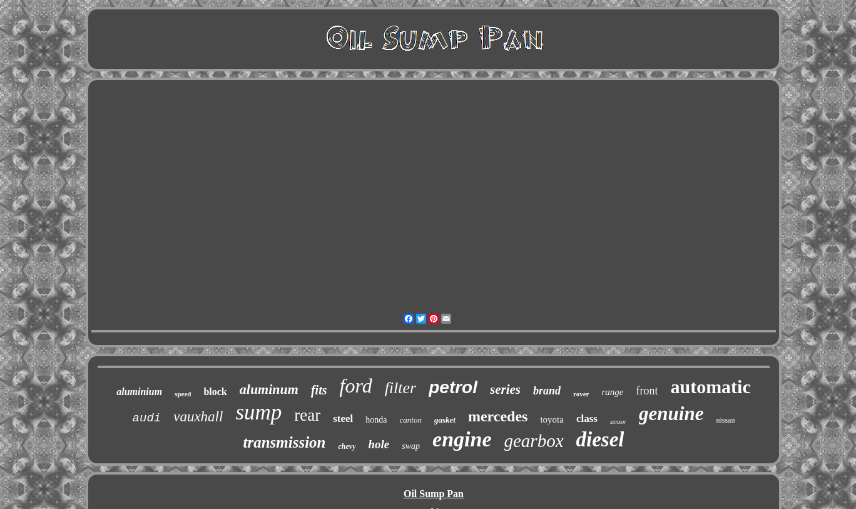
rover (581, 394)
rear (307, 415)
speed (183, 394)
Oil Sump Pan (434, 493)
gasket (445, 419)
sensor (618, 421)
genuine (671, 413)
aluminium (139, 391)
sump (258, 412)
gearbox (534, 441)
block (215, 391)
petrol (453, 387)
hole (378, 444)
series (505, 389)
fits (319, 390)
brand (547, 390)
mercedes (498, 416)
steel (343, 418)
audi (147, 418)
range (612, 392)
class (587, 418)
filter (401, 388)
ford (355, 385)
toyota (552, 419)
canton (411, 419)
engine (461, 439)
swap (411, 446)
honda (376, 419)
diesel (600, 439)
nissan (725, 420)
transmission (284, 442)
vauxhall (198, 416)
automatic (710, 386)
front (647, 390)
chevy (346, 446)
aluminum (269, 389)
